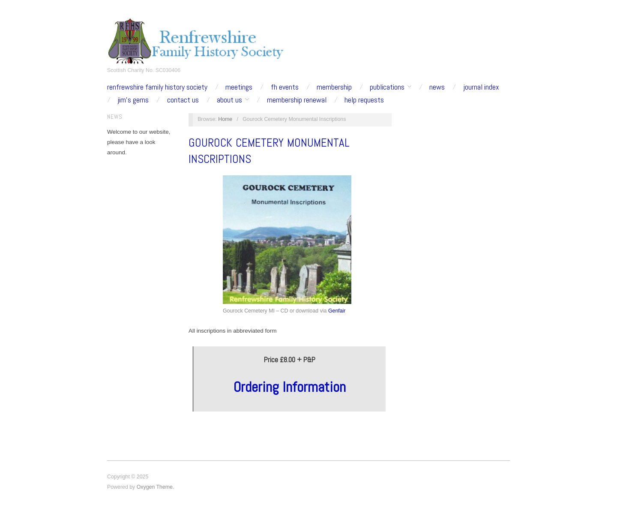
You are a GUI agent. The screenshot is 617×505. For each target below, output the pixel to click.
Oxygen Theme (155, 487)
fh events (285, 87)
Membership (334, 87)
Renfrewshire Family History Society (157, 87)
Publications (387, 87)
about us (229, 100)
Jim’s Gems (133, 100)
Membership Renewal (296, 100)
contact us (183, 100)
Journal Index (481, 87)
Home (225, 119)
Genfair (337, 311)
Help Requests (364, 100)
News (437, 87)
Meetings (238, 87)
